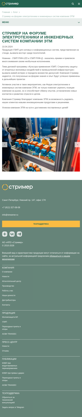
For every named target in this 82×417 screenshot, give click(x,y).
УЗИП (4, 322)
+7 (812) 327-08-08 (11, 207)
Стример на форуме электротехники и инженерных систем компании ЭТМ (38, 16)
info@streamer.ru (10, 215)
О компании (7, 272)
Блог (15, 12)
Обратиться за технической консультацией (8, 400)
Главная (6, 12)
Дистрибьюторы (9, 300)
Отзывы (5, 351)
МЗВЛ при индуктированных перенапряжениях (9, 365)
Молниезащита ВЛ (10, 317)
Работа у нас (7, 291)
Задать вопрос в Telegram (13, 407)
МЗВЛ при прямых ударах (13, 373)
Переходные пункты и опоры (11, 327)
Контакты (6, 305)
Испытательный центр (11, 281)
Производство (8, 286)
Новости (5, 276)
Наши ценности (8, 295)
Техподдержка (41, 224)
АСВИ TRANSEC (9, 334)
